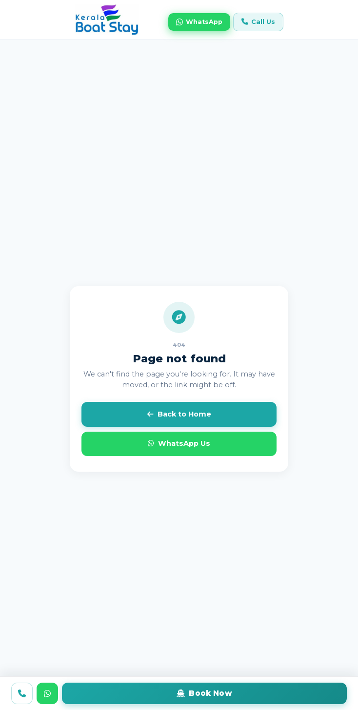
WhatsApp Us (179, 443)
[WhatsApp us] (47, 693)
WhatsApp (199, 22)
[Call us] (22, 693)
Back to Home (179, 414)
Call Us (258, 21)
